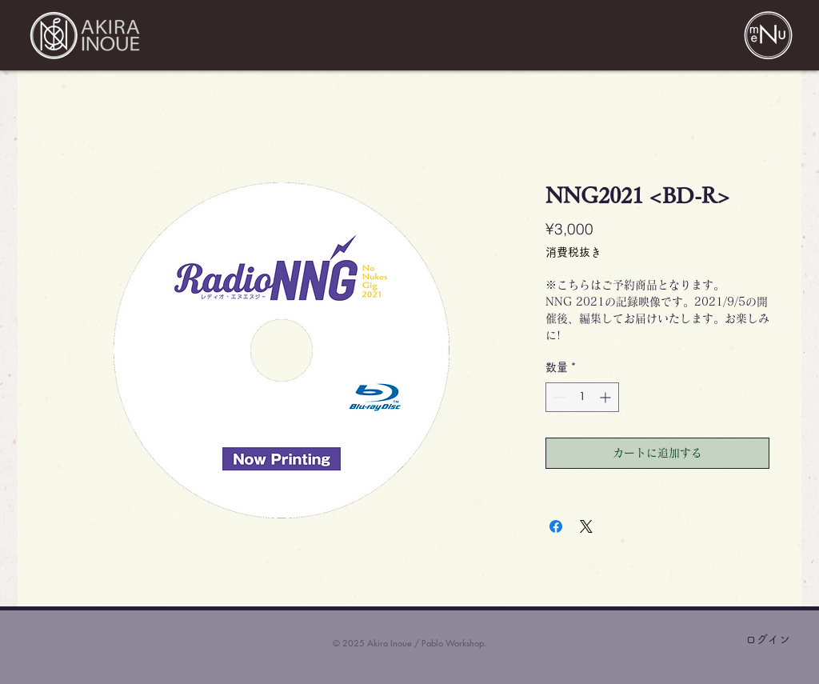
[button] (768, 35)
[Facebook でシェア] (555, 526)
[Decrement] (558, 397)
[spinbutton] (582, 397)
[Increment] (607, 397)
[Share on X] (586, 526)
